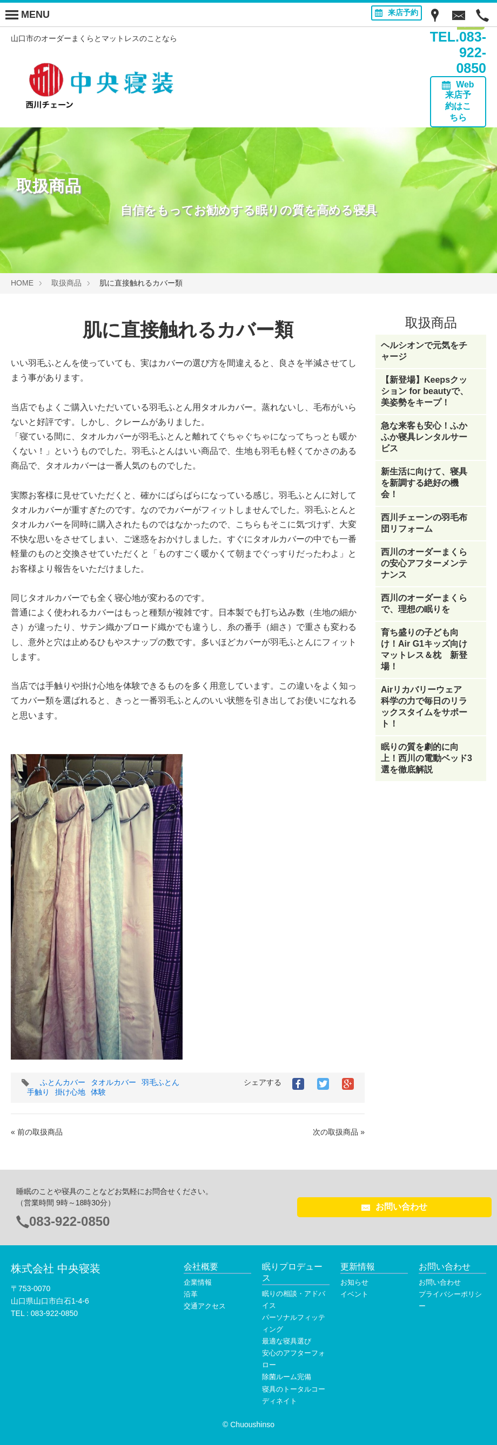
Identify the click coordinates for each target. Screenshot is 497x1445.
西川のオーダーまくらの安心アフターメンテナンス (424, 563)
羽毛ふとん (160, 1082)
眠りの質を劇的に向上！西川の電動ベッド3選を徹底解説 (426, 758)
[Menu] (27, 14)
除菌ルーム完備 (286, 1377)
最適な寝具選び (286, 1341)
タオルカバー (113, 1082)
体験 (98, 1092)
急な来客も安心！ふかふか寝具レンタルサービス (424, 437)
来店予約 (396, 12)
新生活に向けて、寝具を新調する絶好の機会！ (424, 483)
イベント (354, 1294)
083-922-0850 (69, 1221)
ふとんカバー (62, 1082)
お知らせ (354, 1282)
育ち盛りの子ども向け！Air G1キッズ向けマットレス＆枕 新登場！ (424, 649)
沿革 (191, 1294)
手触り (38, 1092)
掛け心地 (70, 1092)
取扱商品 (66, 283)
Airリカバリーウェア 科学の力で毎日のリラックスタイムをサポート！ (426, 706)
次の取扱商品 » (339, 1132)
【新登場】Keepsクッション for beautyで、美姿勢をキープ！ (424, 391)
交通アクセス (205, 1306)
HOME (22, 283)
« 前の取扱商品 (37, 1132)
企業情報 (198, 1282)
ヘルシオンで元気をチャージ (424, 351)
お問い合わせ (394, 1207)
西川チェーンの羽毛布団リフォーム (424, 523)
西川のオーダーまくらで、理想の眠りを (424, 603)
